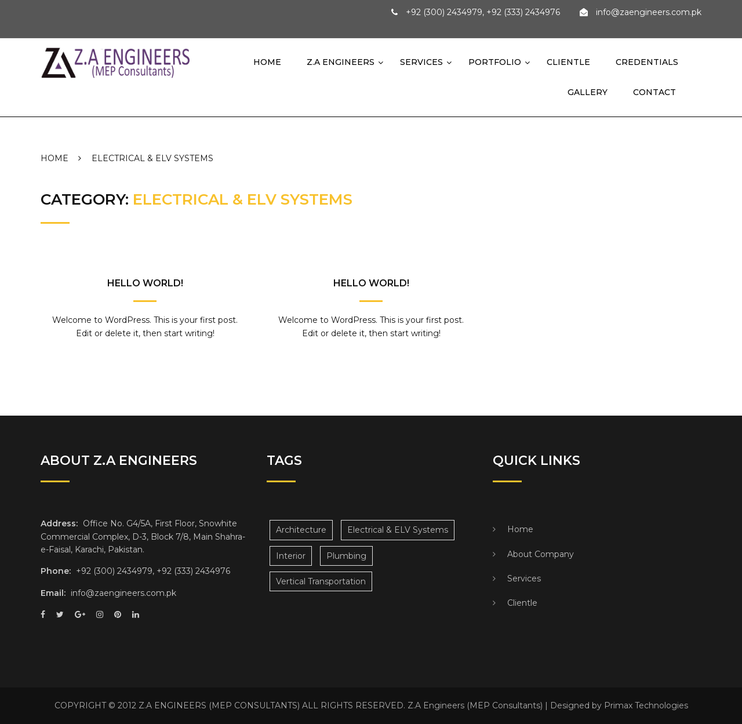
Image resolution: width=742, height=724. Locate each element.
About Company (540, 554)
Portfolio (494, 62)
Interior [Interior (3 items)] (290, 556)
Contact (646, 92)
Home (267, 62)
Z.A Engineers (340, 62)
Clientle (568, 62)
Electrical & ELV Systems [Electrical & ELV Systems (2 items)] (397, 530)
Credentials (647, 62)
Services (421, 62)
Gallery (580, 92)
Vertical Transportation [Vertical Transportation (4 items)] (321, 581)
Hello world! (145, 283)
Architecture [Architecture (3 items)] (301, 530)
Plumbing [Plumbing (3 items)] (346, 556)
